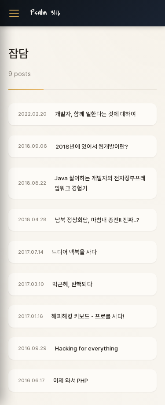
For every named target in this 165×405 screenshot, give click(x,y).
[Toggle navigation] (14, 13)
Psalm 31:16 (45, 12)
